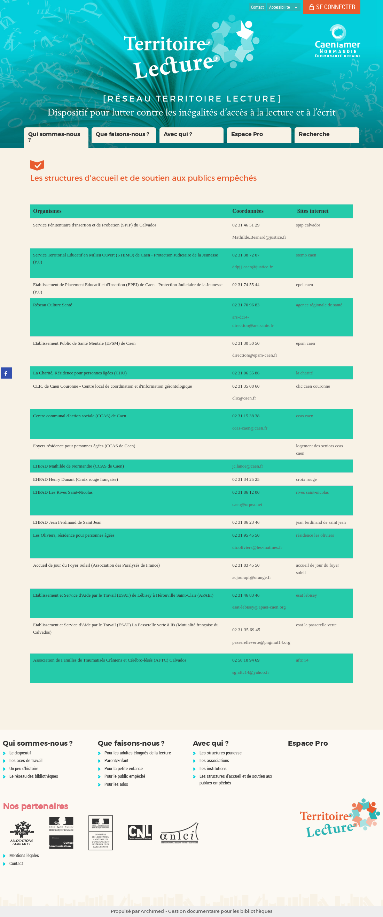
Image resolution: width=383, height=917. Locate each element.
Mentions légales (24, 855)
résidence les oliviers (315, 535)
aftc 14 (302, 660)
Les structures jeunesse (221, 753)
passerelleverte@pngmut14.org (261, 642)
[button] (56, 137)
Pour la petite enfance (123, 768)
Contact (16, 863)
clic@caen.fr (244, 398)
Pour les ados (116, 784)
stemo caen (306, 255)
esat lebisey (306, 595)
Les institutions (213, 768)
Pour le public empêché (124, 776)
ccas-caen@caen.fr (249, 428)
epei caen (304, 284)
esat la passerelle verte (316, 624)
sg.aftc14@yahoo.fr (250, 672)
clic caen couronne (313, 386)
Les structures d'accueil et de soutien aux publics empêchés (236, 779)
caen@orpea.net (247, 504)
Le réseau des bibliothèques (33, 776)
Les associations (214, 760)
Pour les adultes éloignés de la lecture (137, 753)
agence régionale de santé (319, 304)
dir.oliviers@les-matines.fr (257, 547)
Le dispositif (20, 753)
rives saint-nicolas (312, 492)
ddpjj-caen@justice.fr (252, 266)
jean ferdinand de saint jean (321, 522)
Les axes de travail (25, 760)
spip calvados (308, 225)
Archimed (152, 911)
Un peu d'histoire (23, 768)
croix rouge (306, 479)
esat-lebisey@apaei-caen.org (259, 607)
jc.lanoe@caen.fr (247, 466)
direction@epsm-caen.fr (254, 355)
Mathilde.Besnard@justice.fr (259, 237)
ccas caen (304, 415)
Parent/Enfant (116, 760)
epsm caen (305, 343)
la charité (304, 372)
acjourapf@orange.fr (251, 577)
